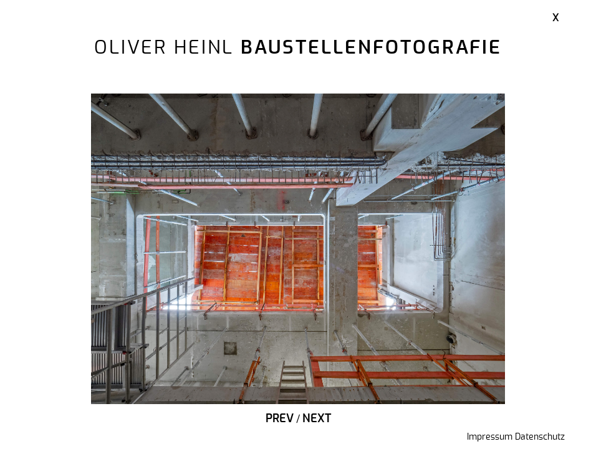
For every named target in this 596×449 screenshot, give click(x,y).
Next (316, 419)
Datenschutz (540, 437)
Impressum (489, 437)
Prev (280, 419)
